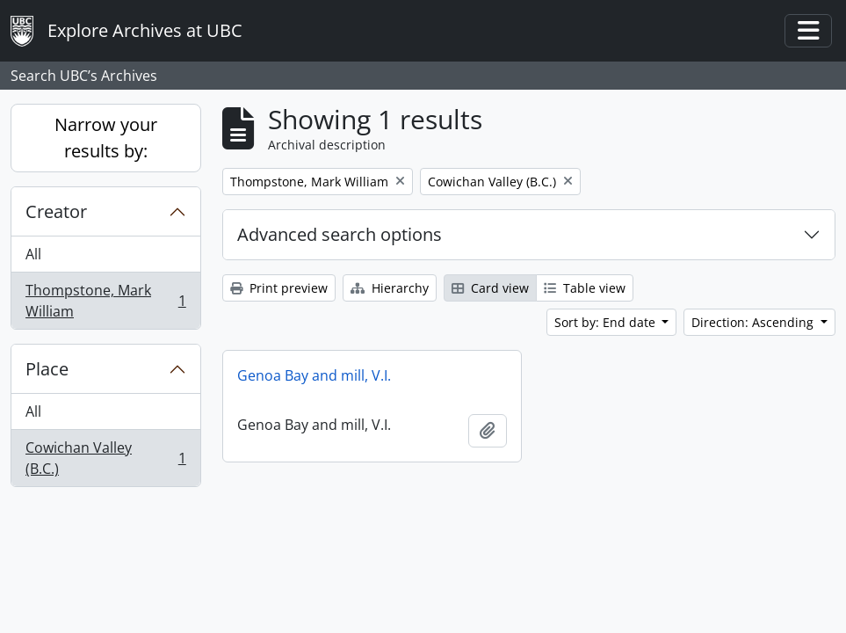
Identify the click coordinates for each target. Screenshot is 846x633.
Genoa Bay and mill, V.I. (314, 375)
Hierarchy (390, 288)
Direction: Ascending (754, 322)
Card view (490, 288)
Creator (56, 211)
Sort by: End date (606, 322)
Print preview (279, 288)
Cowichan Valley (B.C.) (105, 458)
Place (47, 369)
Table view (584, 288)
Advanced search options (339, 234)
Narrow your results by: (105, 138)
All (33, 254)
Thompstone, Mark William (105, 300)
